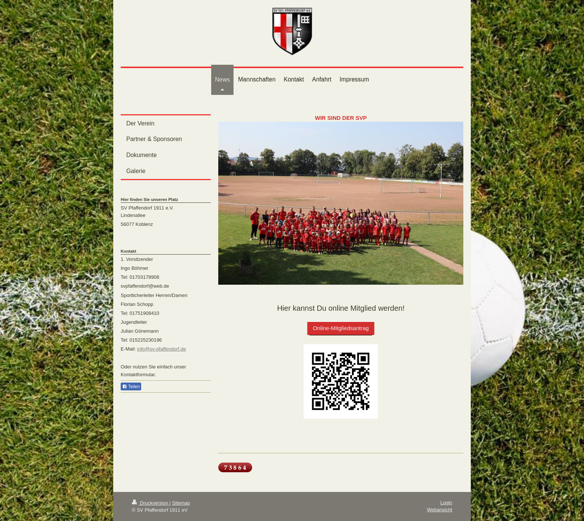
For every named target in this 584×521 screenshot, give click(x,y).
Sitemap (181, 503)
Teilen (131, 386)
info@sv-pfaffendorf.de (161, 349)
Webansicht (439, 509)
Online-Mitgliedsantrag (341, 328)
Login (446, 502)
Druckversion (150, 503)
